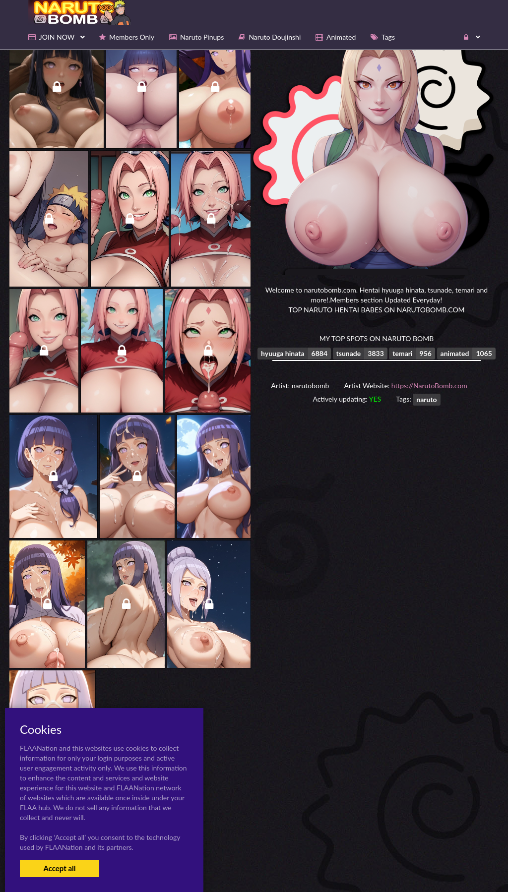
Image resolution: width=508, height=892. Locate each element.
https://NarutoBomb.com (429, 385)
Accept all (59, 868)
